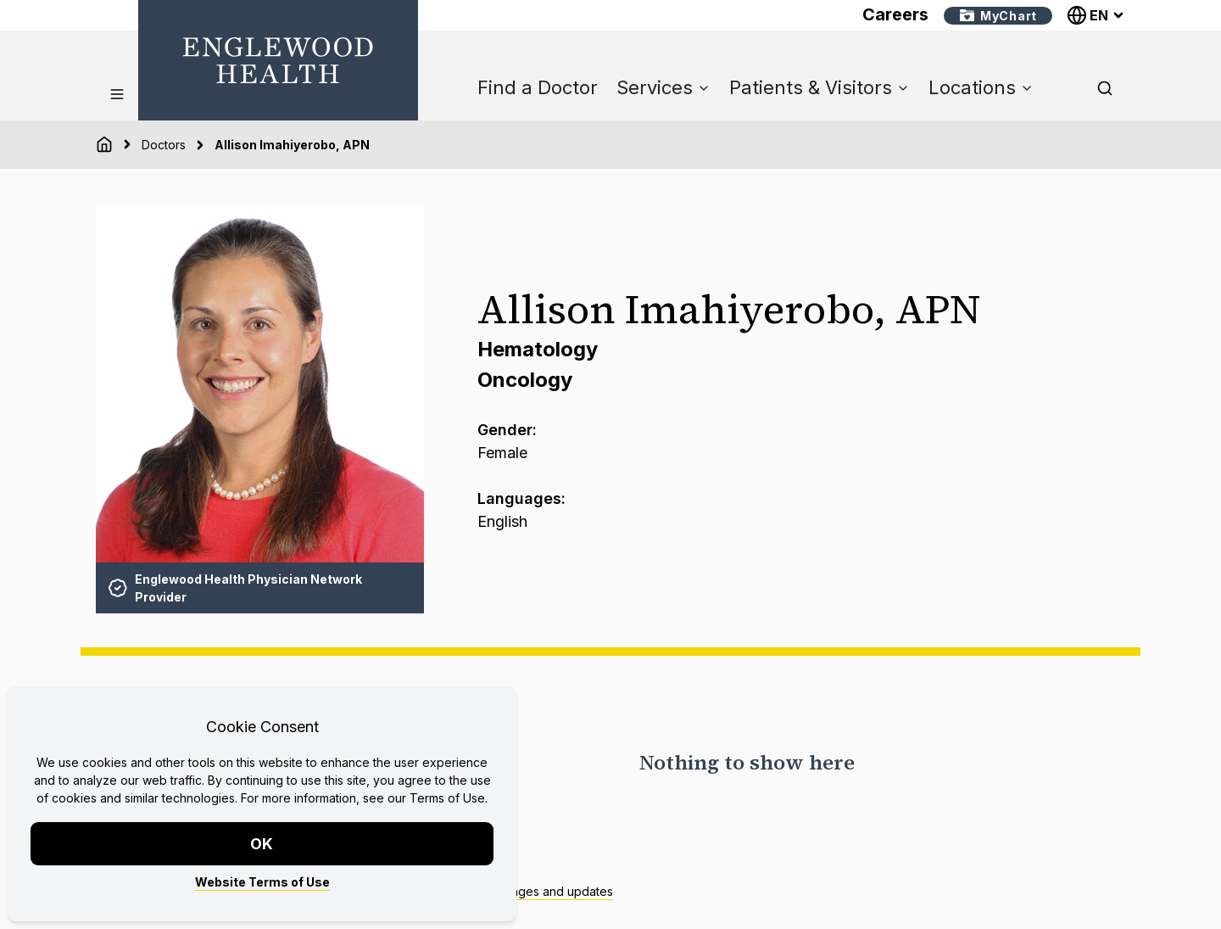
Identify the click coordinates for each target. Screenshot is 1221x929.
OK (262, 844)
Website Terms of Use (262, 882)
